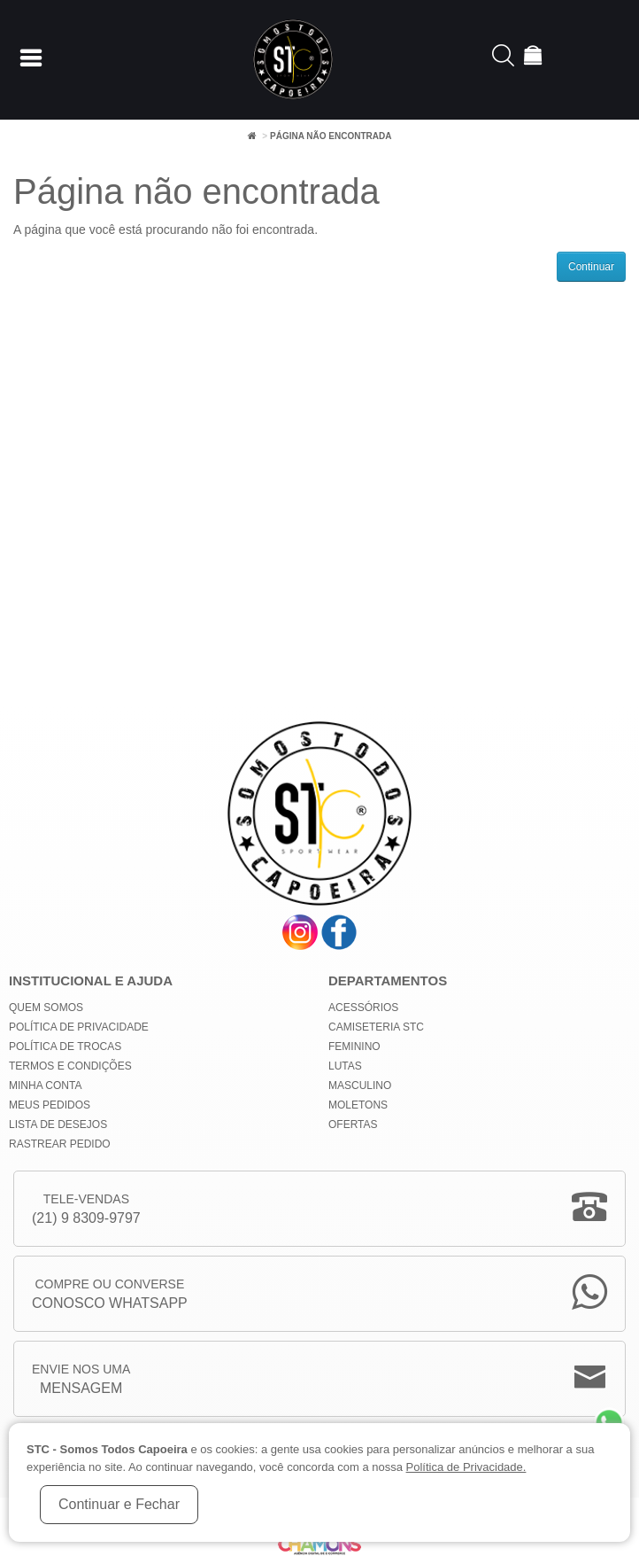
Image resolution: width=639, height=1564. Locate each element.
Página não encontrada (330, 136)
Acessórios (363, 1007)
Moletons (358, 1105)
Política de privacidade (79, 1027)
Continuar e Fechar (119, 1504)
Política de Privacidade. (466, 1467)
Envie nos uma (81, 1380)
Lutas (345, 1066)
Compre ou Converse (110, 1295)
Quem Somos (46, 1007)
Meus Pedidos (49, 1105)
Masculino (359, 1085)
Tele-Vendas (86, 1210)
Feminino (354, 1046)
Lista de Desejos (58, 1124)
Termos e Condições (70, 1066)
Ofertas (353, 1124)
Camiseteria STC (376, 1027)
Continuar (591, 267)
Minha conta (45, 1085)
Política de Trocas (65, 1046)
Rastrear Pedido (60, 1144)
